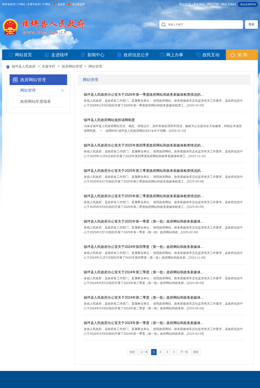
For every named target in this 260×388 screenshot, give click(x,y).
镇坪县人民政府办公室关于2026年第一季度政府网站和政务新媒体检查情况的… (144, 94)
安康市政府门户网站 (38, 4)
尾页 (195, 351)
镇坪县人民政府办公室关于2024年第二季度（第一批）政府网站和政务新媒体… (144, 297)
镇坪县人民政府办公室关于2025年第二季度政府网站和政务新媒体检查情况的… (144, 196)
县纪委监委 (78, 4)
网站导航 (213, 4)
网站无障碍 (228, 4)
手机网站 (199, 4)
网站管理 (95, 66)
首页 (132, 351)
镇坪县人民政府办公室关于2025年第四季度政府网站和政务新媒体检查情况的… (144, 145)
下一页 (184, 351)
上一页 (144, 351)
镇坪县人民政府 (24, 66)
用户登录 (185, 4)
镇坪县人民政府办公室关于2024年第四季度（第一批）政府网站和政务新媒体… (144, 247)
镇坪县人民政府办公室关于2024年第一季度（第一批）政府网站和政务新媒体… (144, 323)
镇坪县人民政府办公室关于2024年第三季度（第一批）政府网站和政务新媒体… (144, 272)
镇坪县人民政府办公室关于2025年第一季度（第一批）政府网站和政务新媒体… (144, 221)
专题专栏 (48, 66)
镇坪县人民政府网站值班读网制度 (109, 120)
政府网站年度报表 (35, 101)
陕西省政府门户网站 (13, 4)
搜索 (251, 24)
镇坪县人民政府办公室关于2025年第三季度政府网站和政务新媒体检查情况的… (144, 170)
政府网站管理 (72, 66)
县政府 (61, 4)
